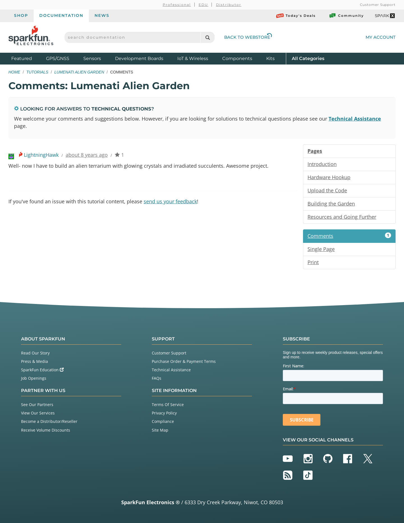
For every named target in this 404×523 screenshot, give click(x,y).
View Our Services (38, 413)
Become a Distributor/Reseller (49, 421)
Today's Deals (296, 16)
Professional (177, 5)
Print (313, 262)
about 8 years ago (87, 154)
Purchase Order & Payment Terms (184, 361)
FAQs (156, 378)
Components (237, 58)
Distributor (229, 5)
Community (346, 16)
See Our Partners (37, 404)
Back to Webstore (248, 37)
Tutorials (37, 72)
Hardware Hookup (328, 177)
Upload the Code (327, 190)
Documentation (61, 15)
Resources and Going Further (341, 216)
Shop (21, 15)
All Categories (308, 58)
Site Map (160, 430)
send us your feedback (170, 201)
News (102, 15)
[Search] (207, 37)
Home (14, 72)
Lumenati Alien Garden (79, 72)
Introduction (322, 164)
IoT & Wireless (192, 58)
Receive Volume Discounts (45, 430)
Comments (349, 235)
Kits (270, 58)
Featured (27, 58)
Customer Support (378, 5)
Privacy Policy (164, 413)
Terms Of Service (168, 404)
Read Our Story (35, 353)
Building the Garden (331, 203)
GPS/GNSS (57, 58)
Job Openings (33, 378)
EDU (203, 5)
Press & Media (34, 361)
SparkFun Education (42, 369)
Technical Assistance (355, 118)
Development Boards (139, 58)
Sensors (92, 58)
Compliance (163, 421)
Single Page (321, 249)
